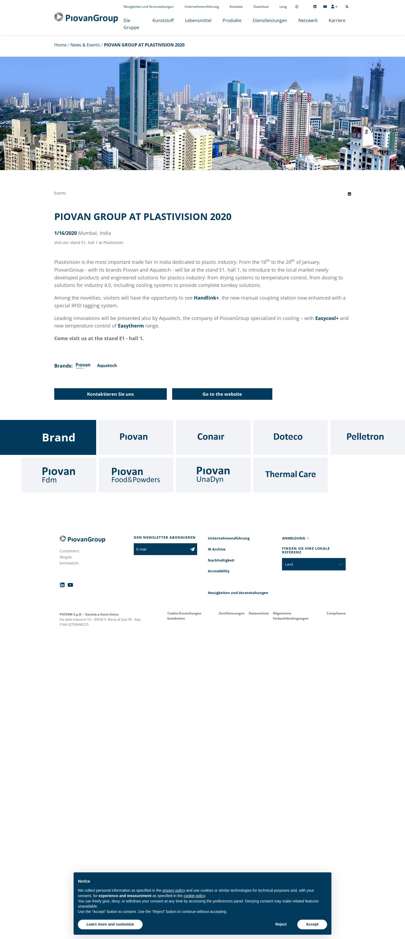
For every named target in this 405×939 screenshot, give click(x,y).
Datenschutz (259, 613)
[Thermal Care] (290, 475)
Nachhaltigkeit (221, 560)
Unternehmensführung (202, 6)
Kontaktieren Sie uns (110, 394)
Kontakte (236, 6)
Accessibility (218, 571)
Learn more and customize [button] (110, 924)
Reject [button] (281, 924)
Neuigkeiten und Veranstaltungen (148, 6)
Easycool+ (327, 318)
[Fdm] (58, 475)
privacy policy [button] (173, 890)
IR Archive (217, 549)
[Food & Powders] (136, 475)
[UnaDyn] (213, 475)
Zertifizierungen (232, 613)
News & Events (85, 45)
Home (60, 45)
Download (261, 6)
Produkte (232, 20)
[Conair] (213, 437)
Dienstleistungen (270, 20)
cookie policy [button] (194, 896)
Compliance (336, 613)
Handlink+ (206, 297)
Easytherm (131, 325)
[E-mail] (161, 549)
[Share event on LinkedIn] (349, 194)
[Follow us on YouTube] (325, 6)
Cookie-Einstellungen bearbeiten (184, 616)
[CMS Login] (334, 6)
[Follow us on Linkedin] (315, 6)
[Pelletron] (367, 437)
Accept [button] (312, 924)
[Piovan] (136, 437)
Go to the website (222, 394)
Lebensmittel (198, 20)
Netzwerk (307, 20)
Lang (283, 6)
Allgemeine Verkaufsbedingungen (291, 616)
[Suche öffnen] (347, 6)
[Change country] (296, 6)
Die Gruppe (131, 23)
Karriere (337, 20)
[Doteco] (290, 437)
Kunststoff (163, 20)
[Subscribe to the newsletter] (192, 549)
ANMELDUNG (293, 538)
